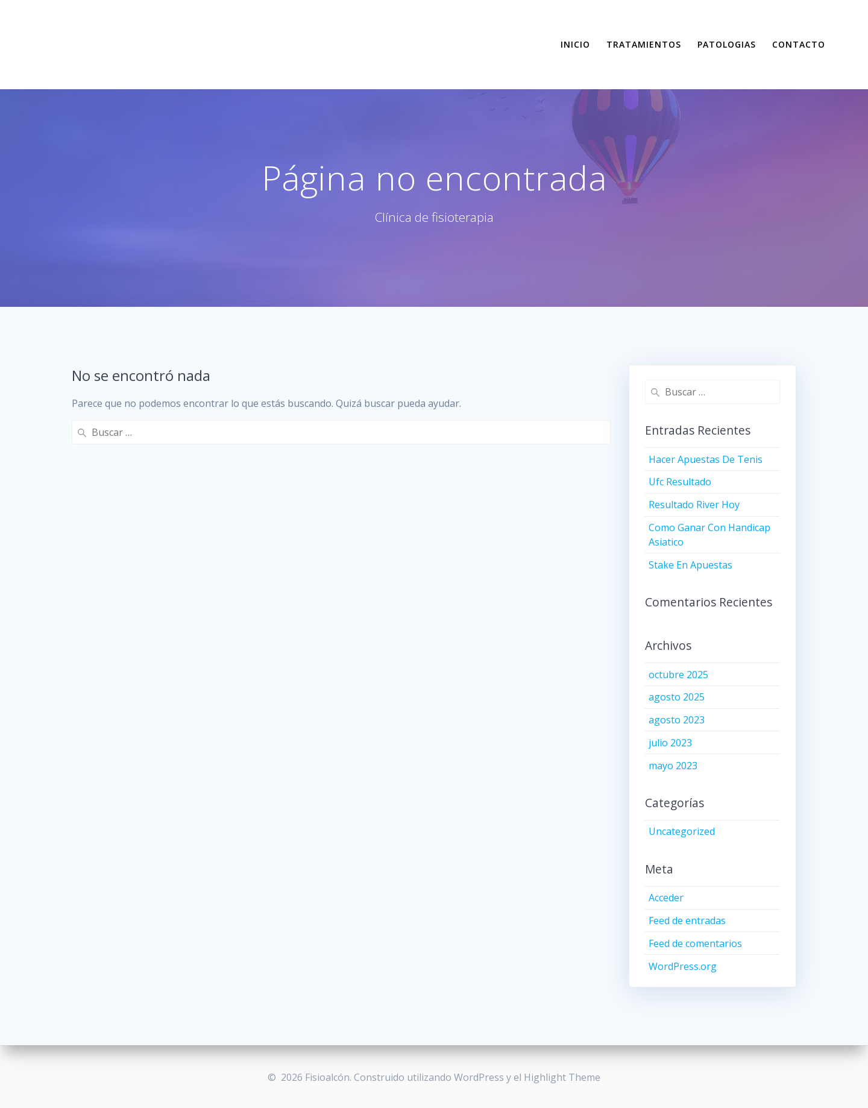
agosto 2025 (677, 697)
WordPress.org (683, 966)
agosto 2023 (677, 719)
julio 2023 (670, 742)
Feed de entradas (687, 920)
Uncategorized (682, 831)
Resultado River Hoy (694, 504)
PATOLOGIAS (726, 44)
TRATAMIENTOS (643, 44)
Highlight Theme (562, 1077)
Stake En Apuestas (690, 564)
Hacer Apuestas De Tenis (706, 459)
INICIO (575, 44)
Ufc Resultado (680, 481)
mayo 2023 (673, 765)
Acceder (666, 897)
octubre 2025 (678, 674)
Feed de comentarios (695, 943)
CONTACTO (798, 44)
